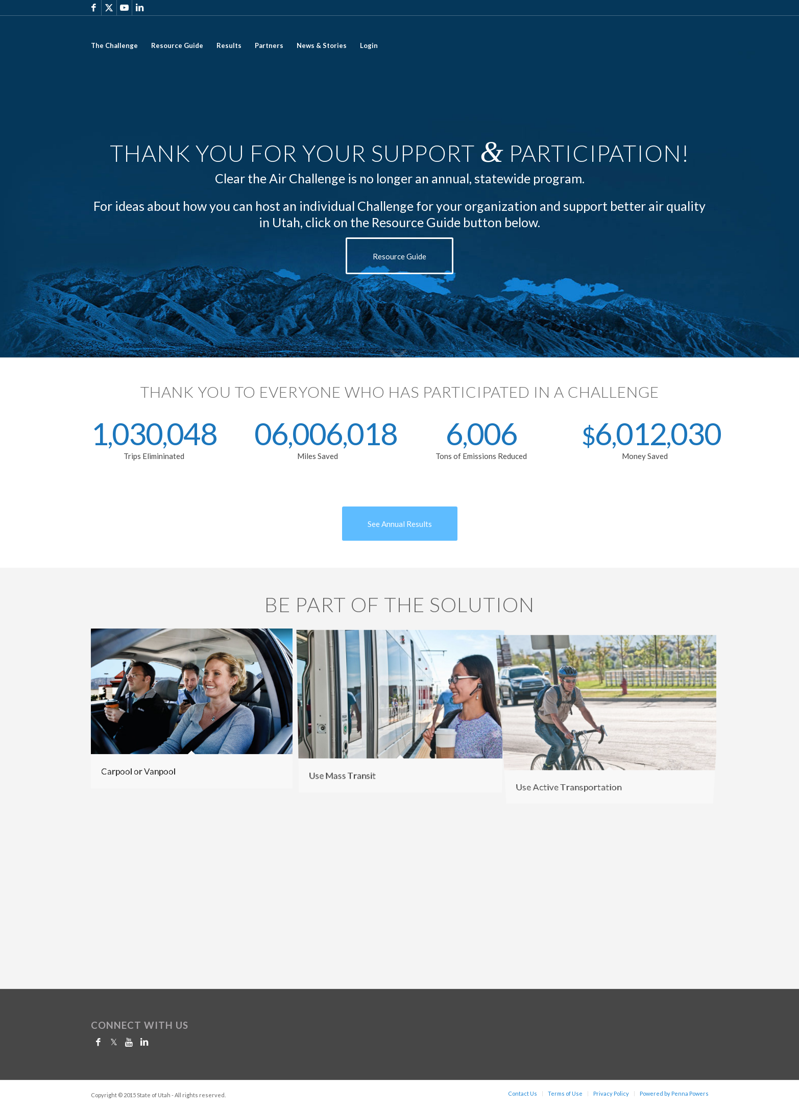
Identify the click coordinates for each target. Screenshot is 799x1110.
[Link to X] (109, 7)
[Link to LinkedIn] (140, 7)
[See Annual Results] (399, 523)
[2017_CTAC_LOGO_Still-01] (660, 45)
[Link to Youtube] (124, 7)
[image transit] (404, 712)
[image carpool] (195, 712)
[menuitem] (114, 45)
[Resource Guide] (399, 255)
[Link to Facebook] (93, 7)
